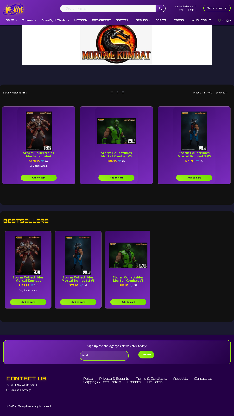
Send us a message (21, 389)
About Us (180, 378)
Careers (134, 381)
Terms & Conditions (151, 378)
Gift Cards (155, 381)
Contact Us (203, 378)
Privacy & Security (114, 378)
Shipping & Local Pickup (102, 381)
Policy (88, 378)
